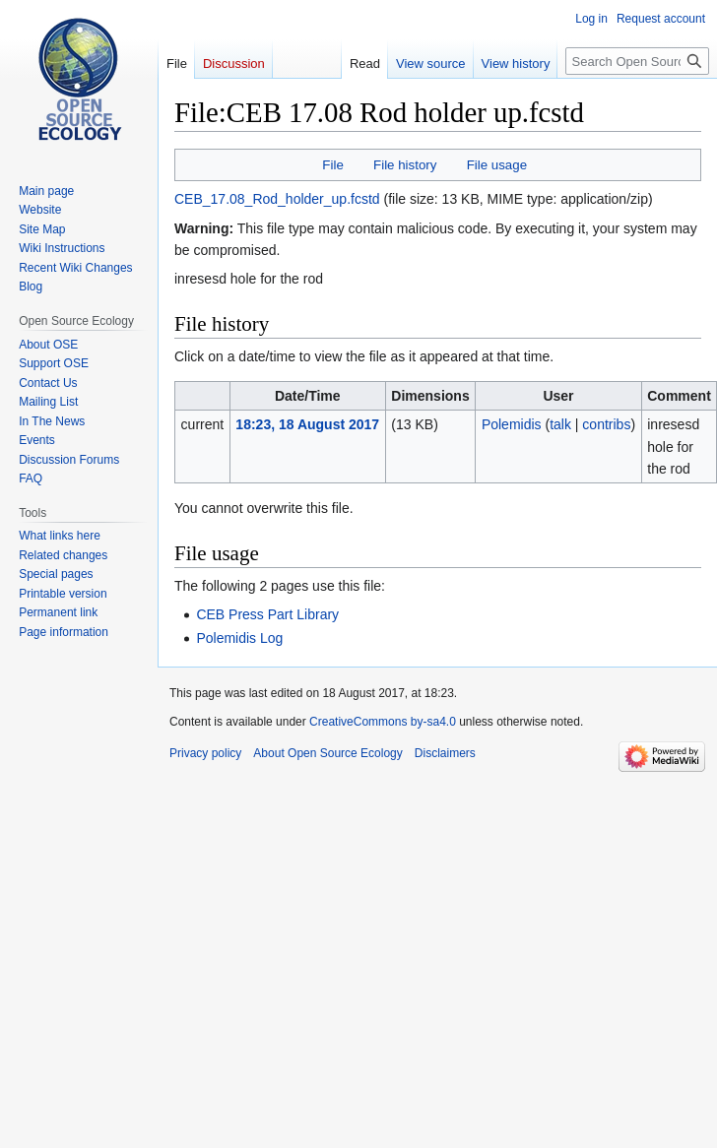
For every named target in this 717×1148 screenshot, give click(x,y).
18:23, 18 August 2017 (307, 424)
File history (404, 165)
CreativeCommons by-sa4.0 (382, 722)
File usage (497, 165)
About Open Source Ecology (327, 753)
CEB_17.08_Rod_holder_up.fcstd (277, 199)
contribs (606, 424)
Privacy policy (205, 753)
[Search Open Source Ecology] (637, 61)
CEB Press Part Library (267, 614)
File (332, 165)
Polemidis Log (239, 638)
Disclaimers (445, 753)
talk (560, 424)
